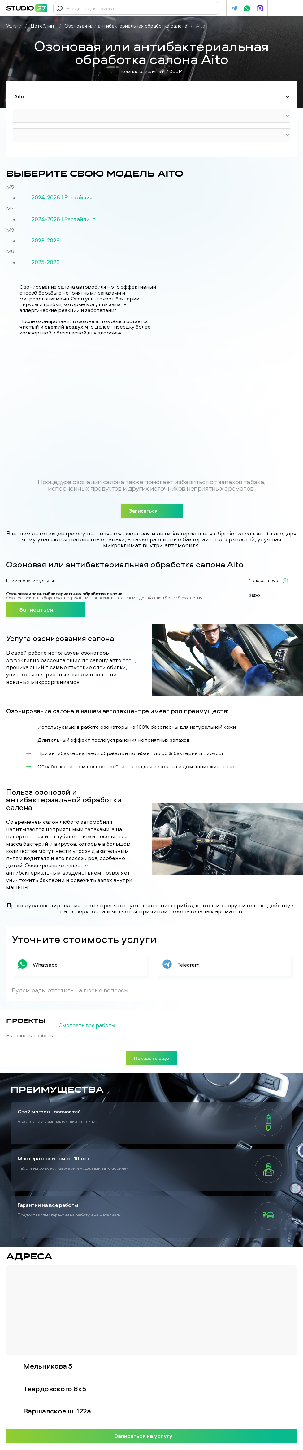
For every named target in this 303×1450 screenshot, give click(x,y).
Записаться (152, 510)
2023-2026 (46, 241)
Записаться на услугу (151, 1435)
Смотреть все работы (97, 1025)
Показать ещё (151, 1058)
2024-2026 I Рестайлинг (63, 197)
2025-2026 (46, 262)
